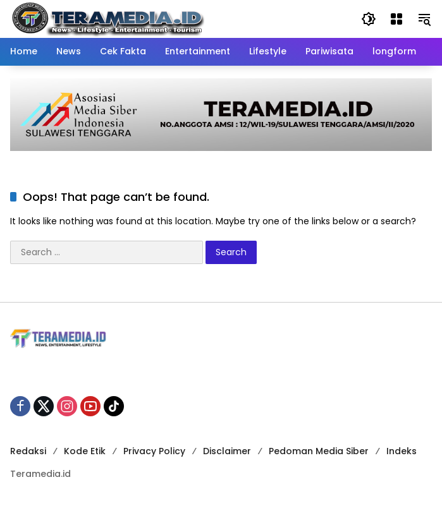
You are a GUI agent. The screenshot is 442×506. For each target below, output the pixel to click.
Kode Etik (85, 451)
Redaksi (28, 451)
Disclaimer (227, 451)
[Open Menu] (396, 19)
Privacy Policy (154, 451)
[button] (368, 19)
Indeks (401, 451)
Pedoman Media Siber (319, 451)
